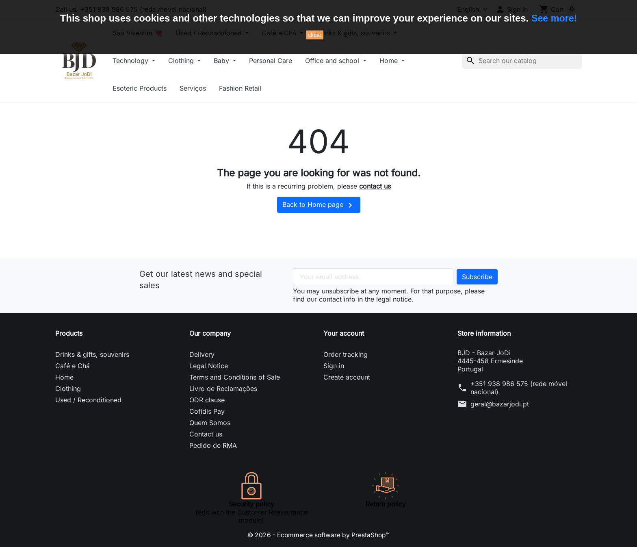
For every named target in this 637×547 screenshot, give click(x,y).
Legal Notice (208, 366)
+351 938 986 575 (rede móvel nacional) (518, 388)
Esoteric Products (147, 88)
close (314, 35)
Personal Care (277, 60)
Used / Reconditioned (88, 400)
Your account (343, 333)
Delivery (201, 354)
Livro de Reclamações (223, 388)
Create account (346, 377)
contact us (375, 186)
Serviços (200, 88)
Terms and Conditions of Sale (234, 377)
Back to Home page (318, 205)
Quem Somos (209, 423)
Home (396, 60)
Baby (229, 60)
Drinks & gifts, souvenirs (92, 354)
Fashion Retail (247, 88)
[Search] (522, 60)
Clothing (189, 60)
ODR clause (207, 400)
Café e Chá (72, 366)
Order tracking (345, 354)
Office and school (340, 60)
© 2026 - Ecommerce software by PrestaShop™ (318, 535)
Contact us (205, 434)
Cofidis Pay (207, 411)
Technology (139, 60)
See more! (554, 18)
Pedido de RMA (213, 445)
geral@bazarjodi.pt (499, 404)
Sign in (333, 366)
